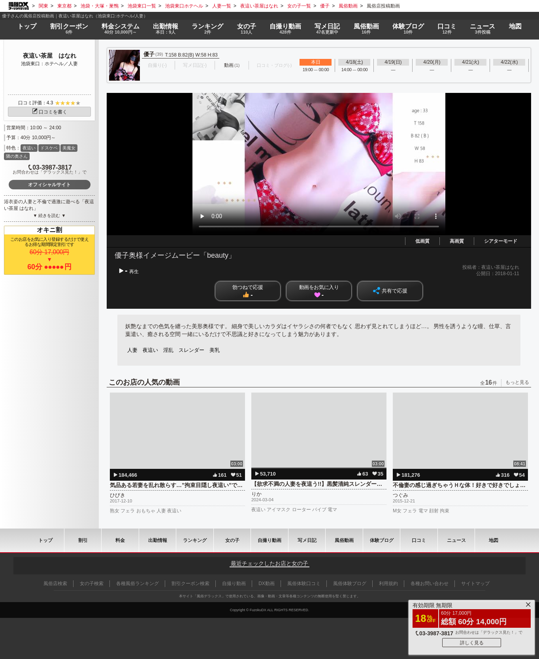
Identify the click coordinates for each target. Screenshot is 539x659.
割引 (69, 29)
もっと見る (517, 382)
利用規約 (388, 583)
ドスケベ (49, 147)
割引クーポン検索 (190, 583)
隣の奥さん (17, 156)
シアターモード (500, 241)
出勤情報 (157, 540)
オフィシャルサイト (49, 184)
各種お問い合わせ (430, 583)
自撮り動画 (269, 540)
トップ (26, 26)
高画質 (457, 241)
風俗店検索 (55, 583)
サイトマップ (475, 583)
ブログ (408, 29)
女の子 (246, 29)
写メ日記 (307, 540)
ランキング (207, 29)
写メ (327, 29)
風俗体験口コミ (303, 583)
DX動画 (266, 583)
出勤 (165, 29)
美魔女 (68, 147)
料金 (120, 29)
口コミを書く (49, 112)
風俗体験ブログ (349, 583)
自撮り (285, 29)
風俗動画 (366, 29)
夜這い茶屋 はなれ (49, 55)
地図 (515, 26)
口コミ (447, 29)
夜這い (29, 147)
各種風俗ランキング (137, 583)
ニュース (482, 29)
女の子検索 (92, 583)
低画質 (422, 241)
